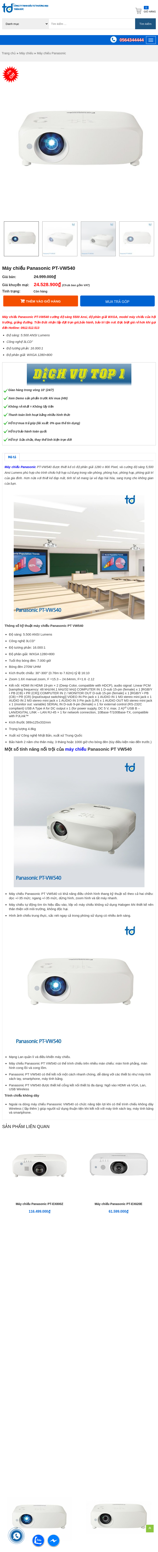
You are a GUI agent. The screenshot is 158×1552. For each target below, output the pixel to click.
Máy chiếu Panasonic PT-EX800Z (39, 1204)
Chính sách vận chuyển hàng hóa (127, 1394)
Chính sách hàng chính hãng (127, 1431)
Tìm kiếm (145, 24)
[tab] (12, 457)
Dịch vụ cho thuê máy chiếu (95, 1372)
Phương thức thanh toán (127, 1407)
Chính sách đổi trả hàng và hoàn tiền (127, 1363)
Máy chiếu (26, 53)
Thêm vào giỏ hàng (43, 301)
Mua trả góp (117, 302)
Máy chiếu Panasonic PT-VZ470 (118, 1295)
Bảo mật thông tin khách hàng (127, 1379)
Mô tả (12, 457)
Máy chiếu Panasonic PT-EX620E (118, 1204)
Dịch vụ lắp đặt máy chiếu (95, 1400)
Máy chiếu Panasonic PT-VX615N (39, 1295)
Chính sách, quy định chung (127, 1348)
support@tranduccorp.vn (28, 1415)
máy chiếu (76, 749)
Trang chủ (9, 53)
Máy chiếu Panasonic (51, 53)
